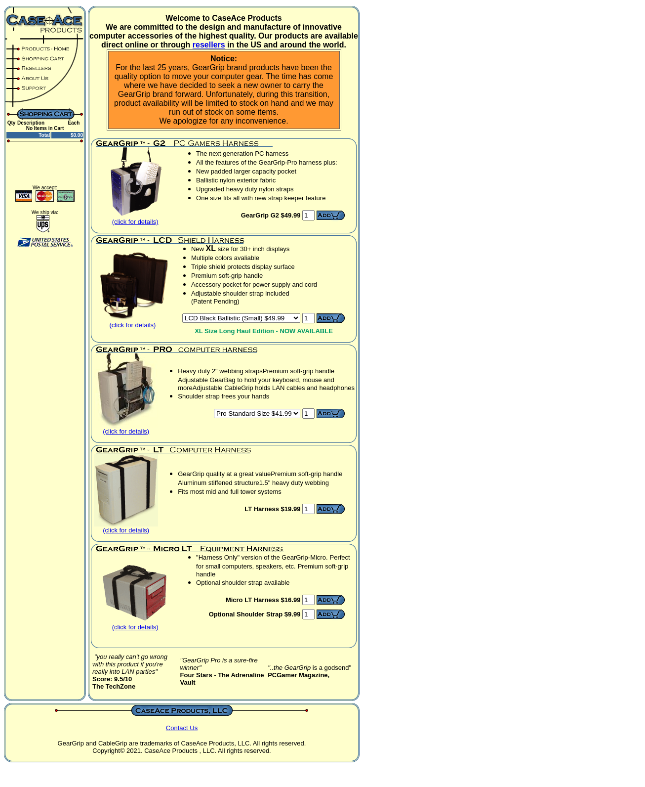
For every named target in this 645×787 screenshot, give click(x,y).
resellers (209, 45)
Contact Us (182, 728)
